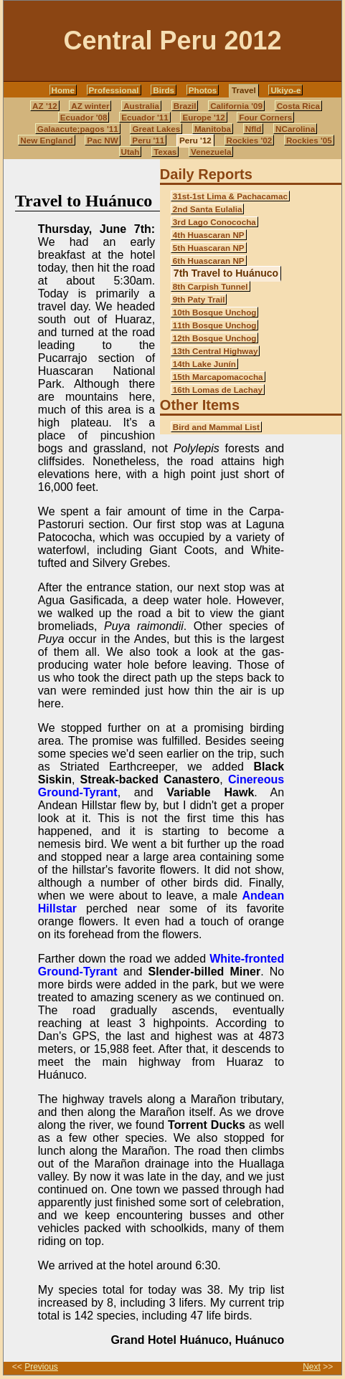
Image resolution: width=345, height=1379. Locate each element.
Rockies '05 (309, 140)
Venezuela (211, 151)
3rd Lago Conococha (214, 221)
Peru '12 (195, 140)
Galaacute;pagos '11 (77, 128)
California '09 (236, 105)
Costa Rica (298, 105)
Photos (203, 90)
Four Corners (265, 117)
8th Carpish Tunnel (210, 286)
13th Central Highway (215, 351)
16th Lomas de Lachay (218, 389)
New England (46, 140)
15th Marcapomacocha (218, 376)
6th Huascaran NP (209, 260)
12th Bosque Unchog (215, 338)
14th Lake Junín (204, 363)
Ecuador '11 (145, 117)
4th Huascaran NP (209, 234)
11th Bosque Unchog (215, 325)
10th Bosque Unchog (215, 312)
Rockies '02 (250, 140)
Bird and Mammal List (216, 426)
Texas (164, 151)
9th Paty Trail (199, 299)
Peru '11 (148, 140)
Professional (114, 90)
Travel (244, 90)
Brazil (185, 105)
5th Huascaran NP (209, 247)
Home (63, 90)
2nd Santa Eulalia (207, 209)
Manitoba (212, 128)
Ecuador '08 (84, 117)
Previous (41, 1367)
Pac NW (102, 140)
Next (312, 1367)
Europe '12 (203, 117)
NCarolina (295, 128)
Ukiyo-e (285, 90)
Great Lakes (156, 128)
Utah (130, 151)
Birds (163, 90)
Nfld (253, 128)
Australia (141, 105)
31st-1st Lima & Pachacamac (230, 196)
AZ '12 (44, 105)
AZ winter (90, 105)
